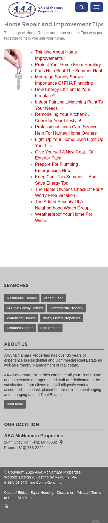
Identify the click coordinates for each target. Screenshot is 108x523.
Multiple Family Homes (25, 308)
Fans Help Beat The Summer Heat (68, 71)
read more (15, 404)
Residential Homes (22, 298)
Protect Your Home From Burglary (68, 64)
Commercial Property (66, 308)
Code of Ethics (15, 493)
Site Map (25, 498)
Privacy (82, 493)
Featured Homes (20, 328)
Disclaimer (65, 493)
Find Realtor (50, 328)
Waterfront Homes (21, 318)
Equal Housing (42, 493)
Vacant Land (53, 298)
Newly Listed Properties (61, 318)
